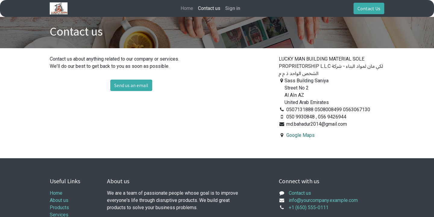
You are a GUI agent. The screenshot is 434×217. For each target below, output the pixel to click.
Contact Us (368, 8)
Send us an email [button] (131, 85)
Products (59, 207)
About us (59, 200)
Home (56, 193)
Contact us (300, 193)
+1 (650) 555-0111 (309, 207)
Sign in (232, 8)
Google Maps (300, 135)
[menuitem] (187, 8)
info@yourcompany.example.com (323, 200)
